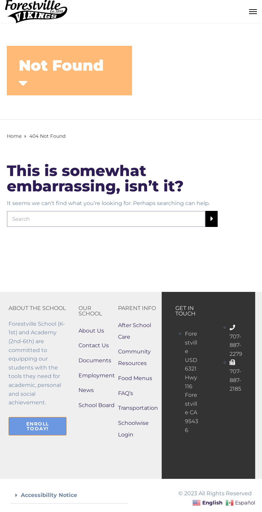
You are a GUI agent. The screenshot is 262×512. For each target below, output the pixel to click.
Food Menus (135, 378)
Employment (96, 375)
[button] (69, 495)
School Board (96, 405)
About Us (91, 330)
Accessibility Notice (49, 495)
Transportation (138, 408)
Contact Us (93, 345)
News (86, 390)
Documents (94, 360)
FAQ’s (125, 393)
